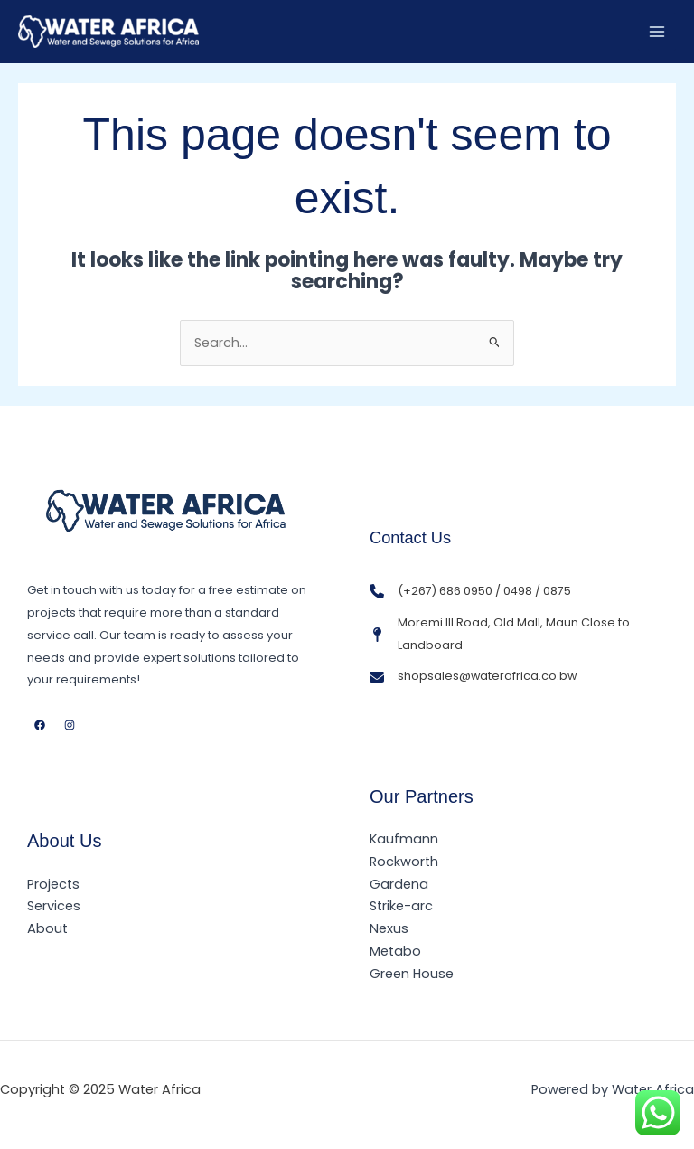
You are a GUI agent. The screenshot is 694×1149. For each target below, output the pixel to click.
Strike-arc (401, 906)
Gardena (399, 884)
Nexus (389, 928)
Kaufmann (404, 839)
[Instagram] (69, 725)
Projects (53, 884)
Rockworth (404, 861)
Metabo (395, 951)
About (47, 928)
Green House (412, 974)
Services (53, 906)
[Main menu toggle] (657, 32)
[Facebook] (39, 725)
